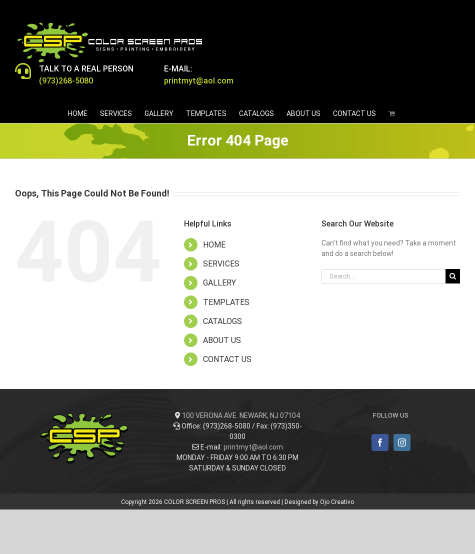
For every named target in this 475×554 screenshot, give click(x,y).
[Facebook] (380, 442)
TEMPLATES (226, 302)
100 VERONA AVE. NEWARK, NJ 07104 (241, 416)
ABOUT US (222, 340)
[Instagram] (402, 442)
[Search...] (384, 276)
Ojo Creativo (337, 502)
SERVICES (221, 263)
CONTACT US (227, 359)
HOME (214, 245)
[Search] (453, 276)
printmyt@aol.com (253, 447)
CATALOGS (222, 321)
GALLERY (219, 283)
